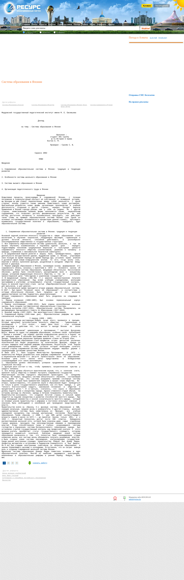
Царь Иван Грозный (10, 552)
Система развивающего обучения (101, 105)
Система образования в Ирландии (42, 105)
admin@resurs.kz (135, 577)
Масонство (6, 557)
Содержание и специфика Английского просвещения (24, 555)
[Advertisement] (65, 57)
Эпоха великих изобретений (14, 549)
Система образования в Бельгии (13, 105)
